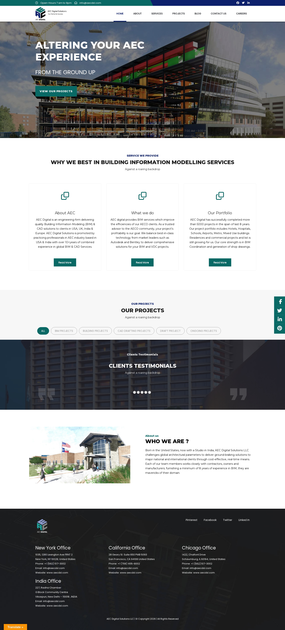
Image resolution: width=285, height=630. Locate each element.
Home (120, 13)
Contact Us (218, 13)
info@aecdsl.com (87, 3)
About (137, 13)
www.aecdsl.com (57, 572)
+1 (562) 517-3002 (55, 563)
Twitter (227, 520)
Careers (241, 13)
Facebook (210, 520)
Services (157, 13)
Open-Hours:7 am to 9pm (53, 3)
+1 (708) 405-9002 (129, 563)
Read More (64, 262)
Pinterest (191, 520)
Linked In (244, 520)
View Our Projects (56, 91)
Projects (178, 13)
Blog (198, 13)
